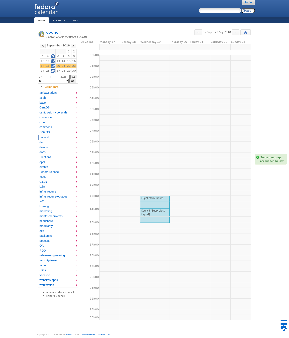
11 (48, 61)
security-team (48, 260)
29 (69, 70)
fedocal (69, 334)
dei (41, 142)
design (44, 147)
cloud (43, 122)
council (53, 32)
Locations (59, 20)
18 (48, 66)
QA (42, 245)
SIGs (43, 270)
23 (74, 66)
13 (58, 61)
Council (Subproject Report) (153, 212)
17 (42, 66)
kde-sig (44, 206)
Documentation (88, 334)
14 (63, 61)
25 (48, 70)
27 (58, 70)
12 (53, 61)
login (248, 2)
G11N (43, 181)
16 (74, 61)
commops (46, 127)
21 (63, 66)
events (44, 166)
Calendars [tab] (49, 86)
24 (42, 70)
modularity (46, 226)
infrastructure (48, 191)
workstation (47, 285)
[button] (198, 32)
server (44, 265)
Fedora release (49, 172)
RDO (43, 250)
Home (41, 20)
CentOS (45, 107)
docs (43, 152)
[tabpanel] (58, 189)
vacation (45, 275)
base (43, 102)
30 (74, 70)
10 (42, 61)
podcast (45, 240)
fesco (43, 176)
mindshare (46, 221)
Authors (101, 334)
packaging (46, 235)
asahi (43, 97)
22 (69, 66)
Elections (45, 157)
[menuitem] (58, 92)
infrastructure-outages (53, 196)
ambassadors (48, 92)
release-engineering (52, 255)
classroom (46, 117)
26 (53, 70)
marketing (46, 211)
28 (63, 70)
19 (53, 66)
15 (69, 61)
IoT (42, 201)
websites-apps (49, 280)
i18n (42, 186)
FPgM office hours (152, 198)
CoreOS (45, 132)
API (75, 20)
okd (42, 231)
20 (58, 66)
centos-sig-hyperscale (53, 112)
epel (42, 162)
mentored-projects (51, 216)
